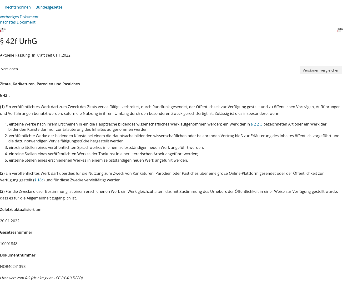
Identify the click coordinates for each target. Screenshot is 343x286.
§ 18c (38, 180)
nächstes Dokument (17, 22)
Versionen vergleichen (321, 70)
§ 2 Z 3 (256, 124)
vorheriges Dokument (19, 16)
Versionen (9, 68)
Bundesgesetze (48, 7)
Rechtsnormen (18, 7)
